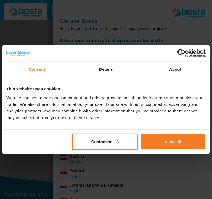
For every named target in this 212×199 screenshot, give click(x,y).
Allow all (172, 141)
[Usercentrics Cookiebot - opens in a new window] (181, 53)
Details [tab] (106, 69)
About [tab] (175, 69)
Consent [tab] (36, 69)
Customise (105, 141)
